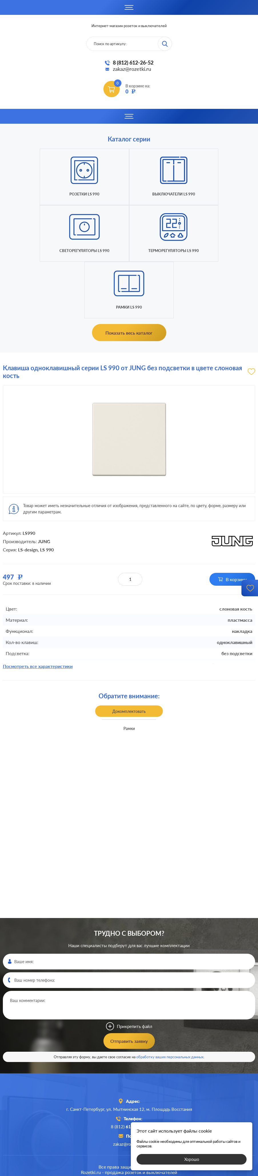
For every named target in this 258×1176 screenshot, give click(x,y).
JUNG (44, 484)
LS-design (28, 493)
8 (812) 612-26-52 (133, 62)
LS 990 (47, 493)
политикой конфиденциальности (171, 1171)
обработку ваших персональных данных (169, 1000)
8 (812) (129, 1070)
